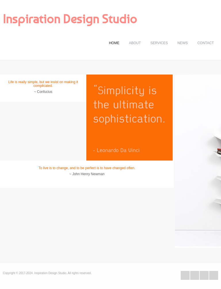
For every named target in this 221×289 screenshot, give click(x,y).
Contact (205, 43)
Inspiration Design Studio (70, 19)
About (135, 43)
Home (114, 43)
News (183, 43)
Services (159, 43)
